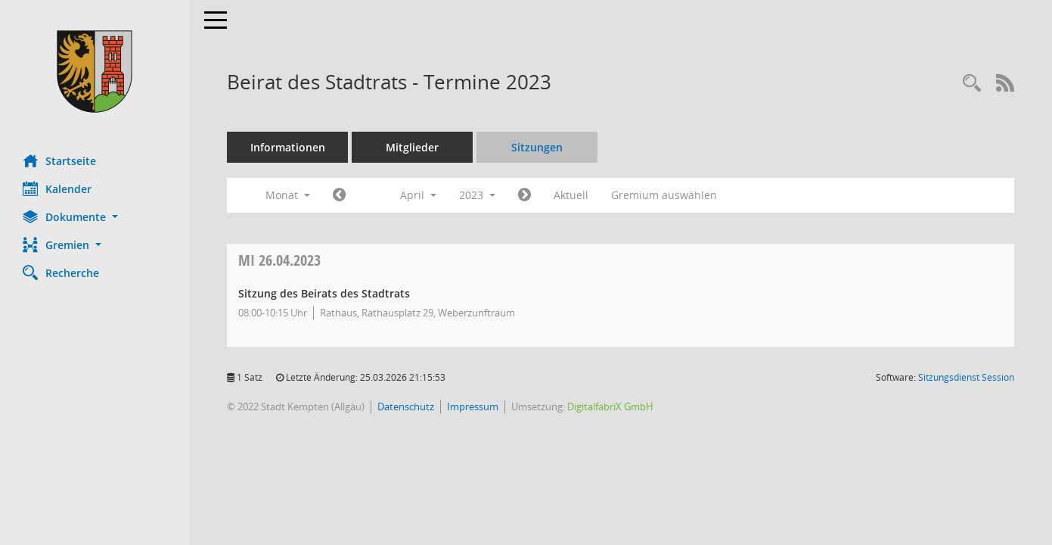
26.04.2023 (279, 260)
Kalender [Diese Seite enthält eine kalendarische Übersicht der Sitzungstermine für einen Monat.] (57, 188)
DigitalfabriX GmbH (610, 406)
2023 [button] (477, 195)
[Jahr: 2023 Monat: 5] (524, 195)
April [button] (418, 195)
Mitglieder (412, 147)
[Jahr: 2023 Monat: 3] (339, 195)
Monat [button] (287, 195)
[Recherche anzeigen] (971, 83)
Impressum (472, 406)
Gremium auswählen (664, 195)
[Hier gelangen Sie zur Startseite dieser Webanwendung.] (94, 71)
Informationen (287, 147)
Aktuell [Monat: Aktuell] (571, 195)
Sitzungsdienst (966, 377)
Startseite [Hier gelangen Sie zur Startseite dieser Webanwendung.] (59, 160)
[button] (94, 217)
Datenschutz (405, 406)
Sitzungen (537, 147)
